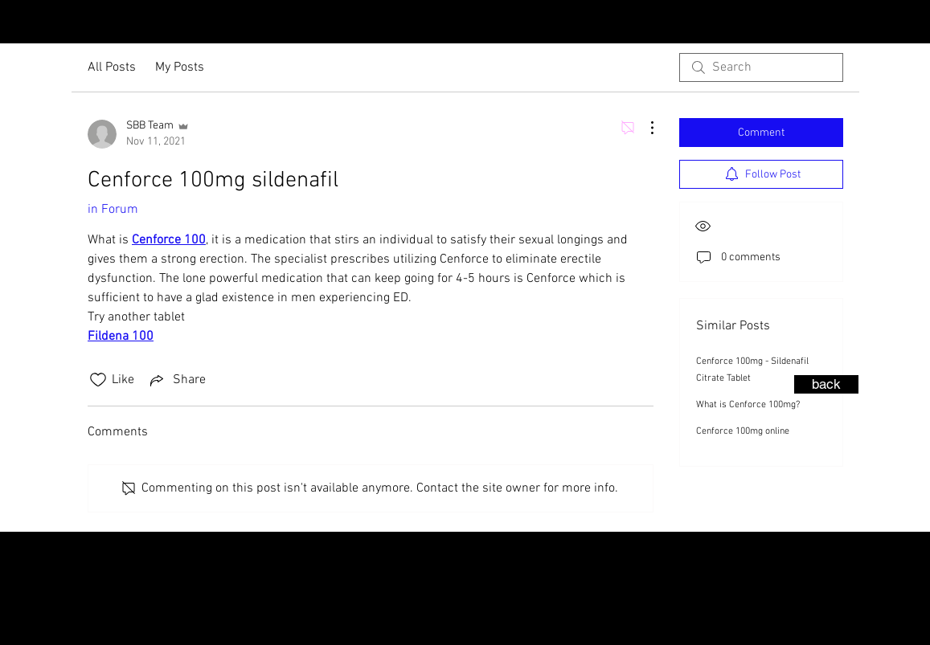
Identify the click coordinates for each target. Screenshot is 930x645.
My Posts (179, 67)
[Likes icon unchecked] (98, 380)
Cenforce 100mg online (742, 431)
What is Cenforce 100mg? (748, 404)
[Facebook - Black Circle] (913, 23)
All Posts (112, 67)
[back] (826, 384)
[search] (761, 67)
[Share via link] (176, 380)
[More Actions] (643, 127)
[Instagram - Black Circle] (888, 23)
